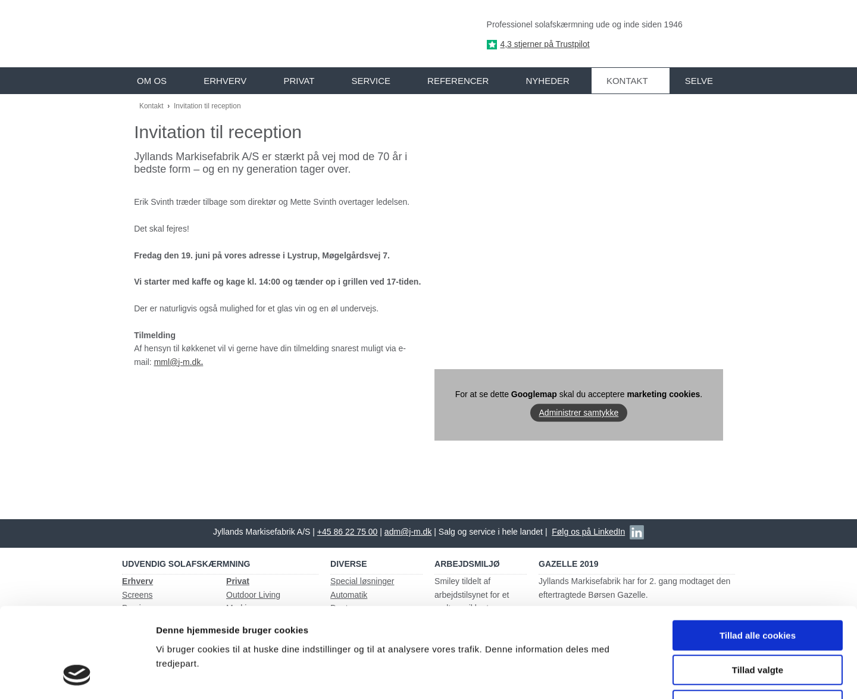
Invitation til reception (207, 106)
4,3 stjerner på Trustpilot (544, 44)
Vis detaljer (619, 675)
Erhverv (225, 81)
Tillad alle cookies (758, 553)
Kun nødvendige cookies (758, 623)
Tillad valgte (757, 588)
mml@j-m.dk (177, 362)
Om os (152, 81)
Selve (699, 81)
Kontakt (627, 81)
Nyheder (547, 81)
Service (370, 81)
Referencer (458, 81)
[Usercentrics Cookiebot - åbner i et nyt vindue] (77, 676)
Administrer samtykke (579, 412)
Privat (298, 81)
